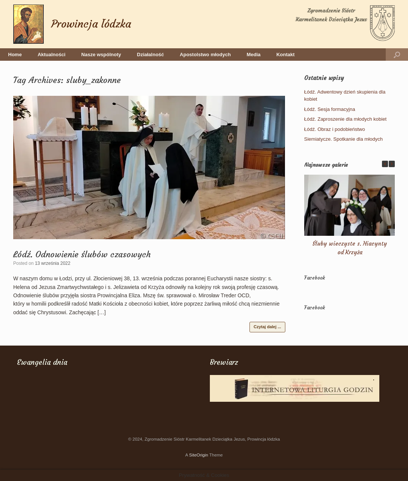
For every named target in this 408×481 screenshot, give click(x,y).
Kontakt (285, 54)
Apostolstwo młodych (205, 54)
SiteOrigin (198, 455)
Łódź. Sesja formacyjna (329, 109)
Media (253, 54)
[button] (397, 54)
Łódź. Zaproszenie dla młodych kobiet (345, 119)
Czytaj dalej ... (267, 326)
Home (15, 54)
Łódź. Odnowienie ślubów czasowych (82, 254)
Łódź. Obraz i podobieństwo (334, 129)
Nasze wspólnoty (101, 54)
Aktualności (52, 54)
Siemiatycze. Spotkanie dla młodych (343, 139)
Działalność (150, 54)
